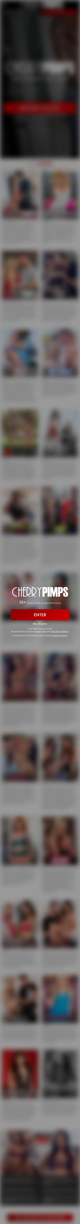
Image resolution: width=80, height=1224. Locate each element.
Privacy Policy (41, 631)
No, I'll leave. (40, 623)
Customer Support (59, 635)
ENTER (40, 614)
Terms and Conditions (59, 631)
